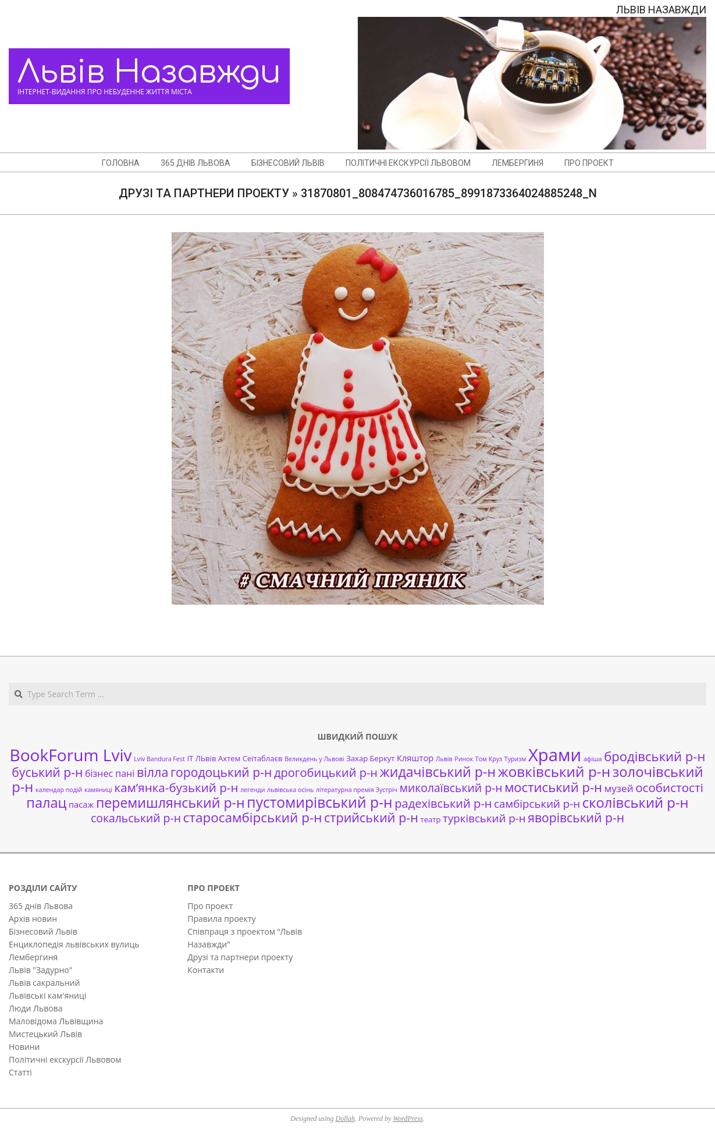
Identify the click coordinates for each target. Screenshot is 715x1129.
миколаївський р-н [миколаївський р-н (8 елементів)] (451, 788)
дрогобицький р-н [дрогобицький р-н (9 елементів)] (326, 772)
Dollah (345, 1118)
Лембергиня (33, 957)
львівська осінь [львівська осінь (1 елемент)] (290, 790)
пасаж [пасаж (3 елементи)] (81, 804)
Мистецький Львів (45, 1033)
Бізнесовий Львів (43, 931)
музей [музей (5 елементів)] (619, 788)
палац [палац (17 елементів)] (46, 802)
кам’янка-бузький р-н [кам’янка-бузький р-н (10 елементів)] (177, 787)
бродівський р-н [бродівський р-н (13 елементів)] (654, 756)
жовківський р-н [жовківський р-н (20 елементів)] (554, 771)
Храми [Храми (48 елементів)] (554, 754)
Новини (24, 1046)
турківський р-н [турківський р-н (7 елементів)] (484, 818)
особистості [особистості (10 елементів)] (669, 787)
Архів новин (33, 918)
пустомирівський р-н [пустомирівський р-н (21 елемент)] (319, 802)
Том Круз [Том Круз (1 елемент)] (488, 759)
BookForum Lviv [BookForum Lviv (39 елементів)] (71, 755)
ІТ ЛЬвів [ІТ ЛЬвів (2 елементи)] (201, 758)
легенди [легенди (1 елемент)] (252, 790)
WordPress (407, 1118)
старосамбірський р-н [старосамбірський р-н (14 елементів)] (252, 817)
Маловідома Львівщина (56, 1021)
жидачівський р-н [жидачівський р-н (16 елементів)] (438, 771)
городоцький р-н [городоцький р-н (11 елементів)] (221, 772)
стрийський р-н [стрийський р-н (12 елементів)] (371, 817)
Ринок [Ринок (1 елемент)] (463, 759)
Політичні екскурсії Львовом (65, 1059)
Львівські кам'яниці (47, 995)
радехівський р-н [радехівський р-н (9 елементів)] (443, 803)
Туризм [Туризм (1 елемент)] (515, 759)
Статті (20, 1072)
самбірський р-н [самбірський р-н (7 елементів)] (537, 803)
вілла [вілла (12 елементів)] (152, 772)
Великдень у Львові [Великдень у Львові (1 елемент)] (314, 759)
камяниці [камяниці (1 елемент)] (98, 790)
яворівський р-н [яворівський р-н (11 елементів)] (576, 817)
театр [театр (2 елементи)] (431, 819)
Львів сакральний (44, 982)
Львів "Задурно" (40, 969)
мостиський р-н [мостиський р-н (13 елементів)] (553, 787)
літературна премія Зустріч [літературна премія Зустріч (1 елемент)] (356, 790)
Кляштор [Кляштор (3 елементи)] (415, 758)
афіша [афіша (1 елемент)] (593, 759)
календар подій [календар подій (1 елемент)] (58, 790)
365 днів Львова (41, 905)
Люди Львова (35, 1008)
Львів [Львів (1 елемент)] (444, 759)
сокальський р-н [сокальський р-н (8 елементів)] (136, 818)
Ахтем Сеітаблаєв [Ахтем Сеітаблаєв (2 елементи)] (250, 758)
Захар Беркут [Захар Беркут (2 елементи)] (370, 758)
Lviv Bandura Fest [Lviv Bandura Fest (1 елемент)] (159, 759)
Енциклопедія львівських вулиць (74, 944)
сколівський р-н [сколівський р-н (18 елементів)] (635, 802)
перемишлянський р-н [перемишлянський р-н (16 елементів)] (170, 802)
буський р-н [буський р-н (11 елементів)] (47, 772)
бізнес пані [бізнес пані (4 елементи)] (109, 773)
